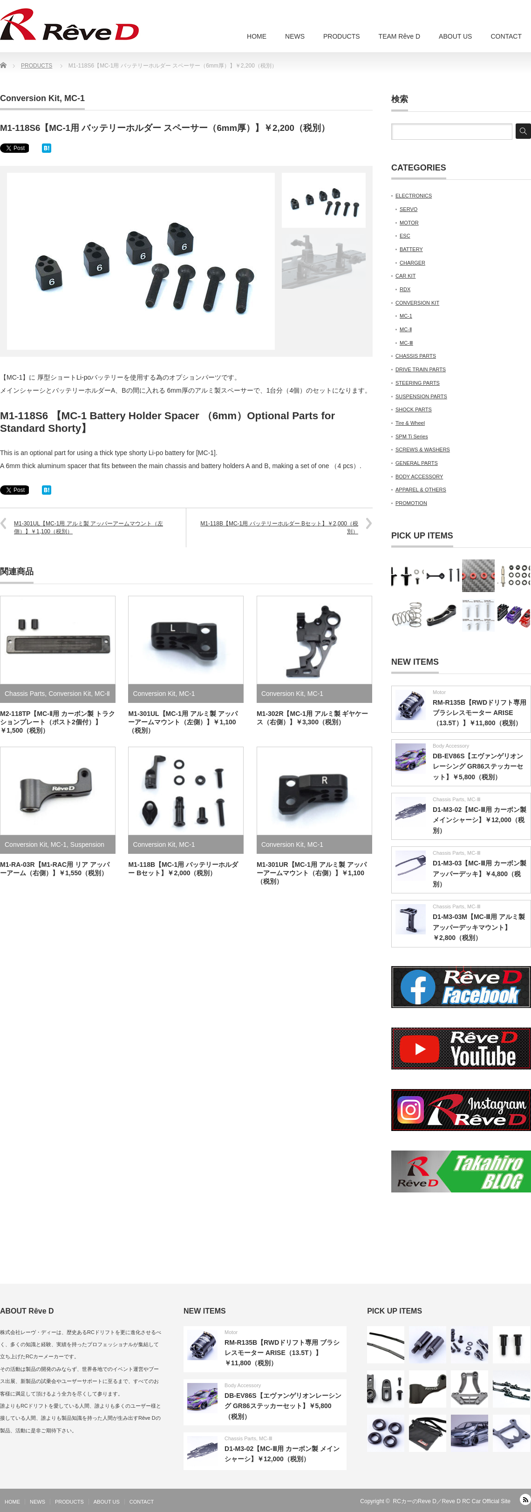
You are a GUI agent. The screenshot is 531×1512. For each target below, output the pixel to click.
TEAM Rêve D (399, 36)
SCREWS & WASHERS (422, 449)
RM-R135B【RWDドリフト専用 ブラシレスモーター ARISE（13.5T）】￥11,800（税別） (479, 713)
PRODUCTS (341, 36)
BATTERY (411, 249)
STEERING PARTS (417, 383)
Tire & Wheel (410, 423)
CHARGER (412, 263)
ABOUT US (455, 36)
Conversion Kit (30, 98)
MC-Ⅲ (406, 343)
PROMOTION (411, 503)
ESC (405, 235)
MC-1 (74, 98)
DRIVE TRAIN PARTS (420, 369)
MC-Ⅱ (102, 693)
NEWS (295, 36)
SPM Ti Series (411, 436)
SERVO (408, 209)
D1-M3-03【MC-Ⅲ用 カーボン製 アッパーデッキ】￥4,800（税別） (479, 873)
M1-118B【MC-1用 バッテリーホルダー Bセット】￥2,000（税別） (279, 527)
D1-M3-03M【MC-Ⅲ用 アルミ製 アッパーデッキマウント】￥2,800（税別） (479, 927)
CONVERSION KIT (417, 303)
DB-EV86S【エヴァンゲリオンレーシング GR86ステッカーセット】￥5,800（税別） (478, 766)
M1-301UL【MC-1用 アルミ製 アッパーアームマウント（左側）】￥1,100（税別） (88, 527)
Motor (439, 692)
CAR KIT (405, 276)
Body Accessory (451, 746)
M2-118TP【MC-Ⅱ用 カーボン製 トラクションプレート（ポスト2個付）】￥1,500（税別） (57, 722)
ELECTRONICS (413, 195)
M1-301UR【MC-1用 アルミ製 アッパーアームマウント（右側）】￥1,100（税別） (312, 873)
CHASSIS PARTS (415, 356)
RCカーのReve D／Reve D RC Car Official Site (452, 1501)
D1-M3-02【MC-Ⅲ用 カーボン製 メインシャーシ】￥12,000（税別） (479, 820)
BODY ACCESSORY (419, 476)
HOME (256, 36)
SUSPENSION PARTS (421, 396)
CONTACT (506, 36)
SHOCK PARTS (413, 409)
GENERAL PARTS (416, 463)
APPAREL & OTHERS (420, 489)
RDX (405, 289)
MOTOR (409, 222)
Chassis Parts (25, 693)
